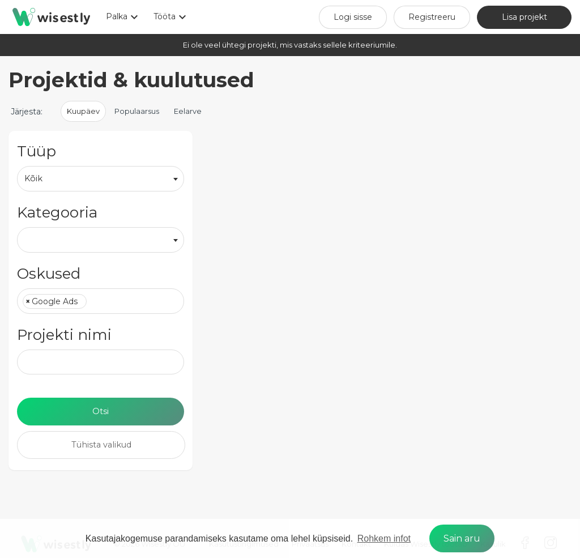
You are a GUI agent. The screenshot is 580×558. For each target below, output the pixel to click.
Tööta (171, 17)
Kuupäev (83, 111)
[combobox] (100, 178)
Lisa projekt (524, 17)
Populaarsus (136, 111)
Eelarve (188, 111)
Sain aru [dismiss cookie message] (461, 538)
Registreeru (431, 17)
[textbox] (92, 302)
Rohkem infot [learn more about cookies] (384, 538)
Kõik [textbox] (33, 178)
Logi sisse (353, 17)
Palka (123, 17)
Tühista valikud (101, 445)
